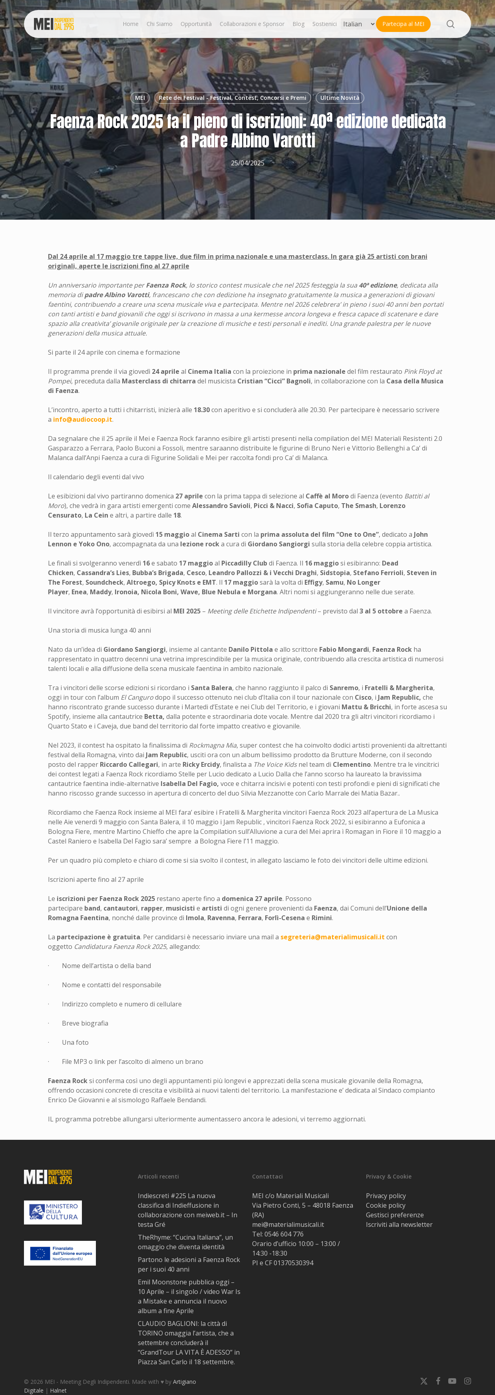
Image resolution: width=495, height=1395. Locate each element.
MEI (140, 97)
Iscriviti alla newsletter (399, 1224)
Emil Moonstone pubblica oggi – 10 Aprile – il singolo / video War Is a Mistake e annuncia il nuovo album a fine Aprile (189, 1296)
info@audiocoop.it (82, 419)
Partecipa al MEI (403, 24)
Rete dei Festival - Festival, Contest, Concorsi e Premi (232, 97)
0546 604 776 (284, 1234)
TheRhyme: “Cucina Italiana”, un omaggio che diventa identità (185, 1242)
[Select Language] (359, 24)
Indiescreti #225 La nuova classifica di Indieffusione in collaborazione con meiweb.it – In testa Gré (187, 1210)
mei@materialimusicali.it (288, 1224)
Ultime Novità (340, 97)
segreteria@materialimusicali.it (332, 937)
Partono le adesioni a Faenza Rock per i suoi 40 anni (189, 1264)
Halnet (58, 1390)
